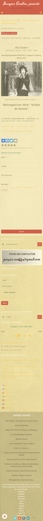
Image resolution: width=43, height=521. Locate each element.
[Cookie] (4, 516)
